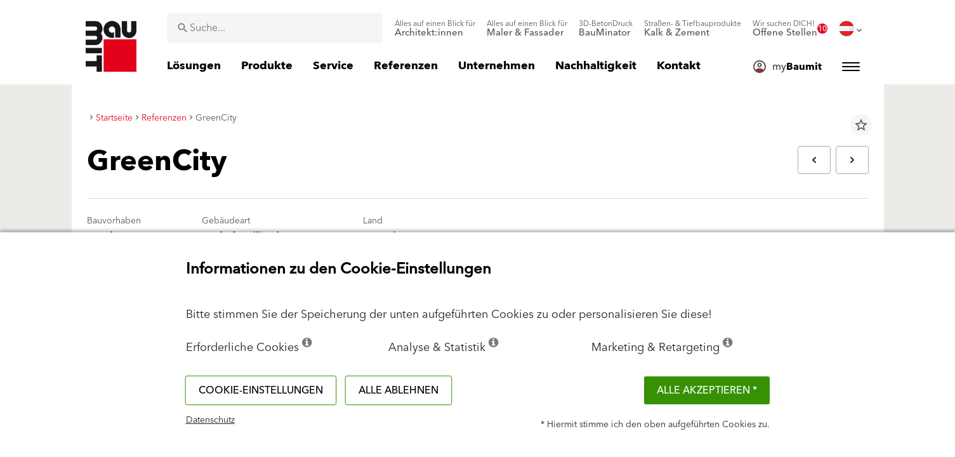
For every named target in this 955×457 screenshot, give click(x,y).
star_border (861, 125)
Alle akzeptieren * (707, 390)
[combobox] (275, 28)
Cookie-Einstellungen (261, 390)
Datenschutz (210, 420)
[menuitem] (435, 28)
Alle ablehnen (398, 390)
